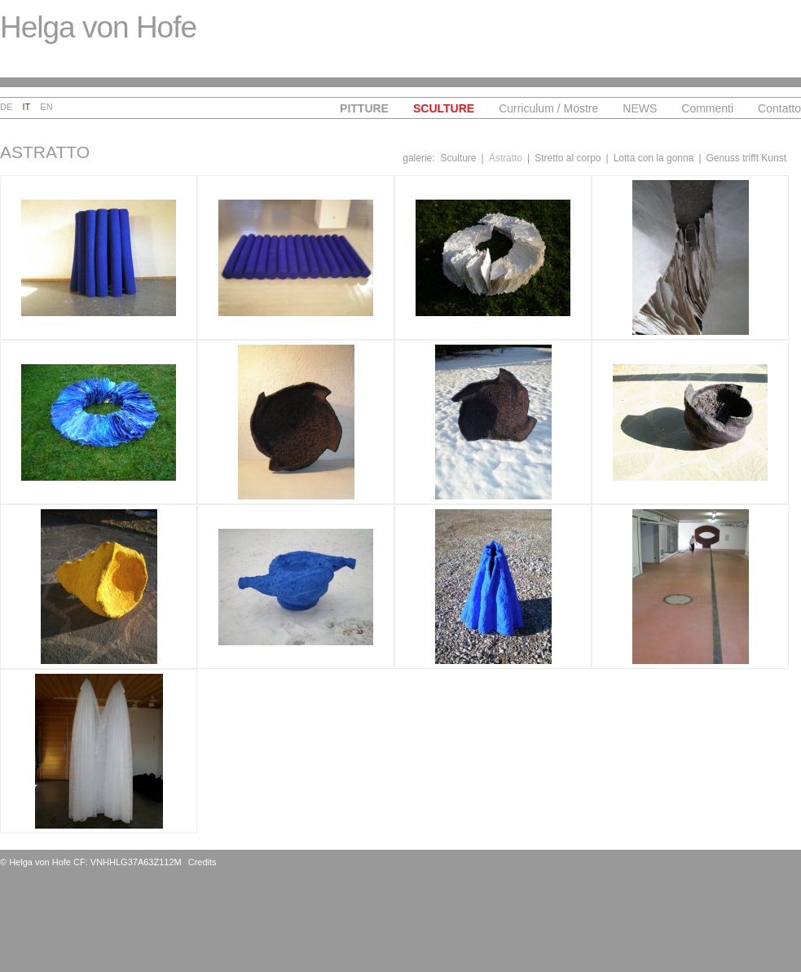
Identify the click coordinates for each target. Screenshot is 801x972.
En (46, 107)
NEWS (640, 108)
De (6, 107)
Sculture (443, 108)
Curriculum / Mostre (548, 108)
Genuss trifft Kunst (746, 158)
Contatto (779, 108)
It (27, 107)
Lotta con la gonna (654, 158)
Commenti (707, 108)
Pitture (364, 108)
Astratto (505, 158)
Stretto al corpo (568, 158)
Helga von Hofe (98, 27)
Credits (202, 862)
